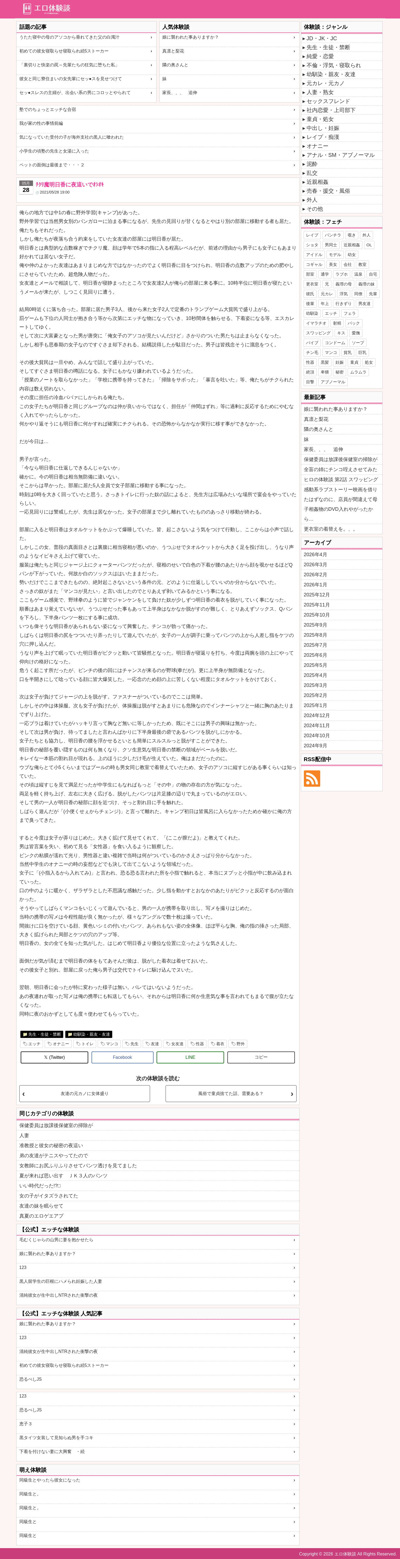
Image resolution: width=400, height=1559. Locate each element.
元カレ (327, 293)
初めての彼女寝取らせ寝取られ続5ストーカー (64, 51)
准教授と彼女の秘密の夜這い (51, 1145)
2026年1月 (315, 584)
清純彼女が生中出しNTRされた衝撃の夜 (58, 1295)
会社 (348, 264)
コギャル (314, 264)
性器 (200, 1043)
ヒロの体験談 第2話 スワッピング (341, 479)
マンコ (112, 1043)
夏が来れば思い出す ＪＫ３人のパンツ (63, 1175)
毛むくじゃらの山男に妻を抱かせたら (56, 1239)
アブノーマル (333, 381)
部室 (310, 274)
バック (354, 323)
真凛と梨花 (173, 51)
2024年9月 (315, 745)
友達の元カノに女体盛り (85, 1093)
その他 (315, 209)
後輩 (310, 303)
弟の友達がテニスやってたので (53, 1155)
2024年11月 (317, 725)
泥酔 (312, 164)
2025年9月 (315, 625)
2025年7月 (315, 645)
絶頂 (310, 372)
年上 (325, 303)
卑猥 (325, 372)
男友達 (364, 303)
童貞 (354, 362)
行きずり (343, 303)
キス (341, 333)
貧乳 (348, 352)
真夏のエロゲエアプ (41, 1216)
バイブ (312, 342)
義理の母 (343, 284)
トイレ (87, 1043)
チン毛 (312, 352)
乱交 (312, 173)
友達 (155, 1043)
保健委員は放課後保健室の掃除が (56, 1125)
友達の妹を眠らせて (41, 1206)
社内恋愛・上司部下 (331, 110)
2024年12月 (317, 715)
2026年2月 (315, 574)
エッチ (34, 1043)
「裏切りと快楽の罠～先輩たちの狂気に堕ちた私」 (69, 65)
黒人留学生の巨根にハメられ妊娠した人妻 (60, 1281)
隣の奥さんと (175, 65)
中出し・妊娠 (323, 128)
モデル (335, 254)
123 (23, 1267)
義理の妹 (366, 284)
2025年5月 (315, 665)
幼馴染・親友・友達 (91, 1034)
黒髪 (325, 362)
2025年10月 (317, 615)
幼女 (352, 254)
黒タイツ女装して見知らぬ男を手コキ (56, 1437)
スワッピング (318, 333)
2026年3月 (315, 564)
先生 (134, 1043)
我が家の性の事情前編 (41, 123)
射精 (337, 323)
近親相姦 (317, 182)
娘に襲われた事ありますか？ (190, 37)
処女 (369, 362)
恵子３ (25, 1423)
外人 (312, 200)
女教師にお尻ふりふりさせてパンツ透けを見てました (78, 1165)
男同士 (331, 244)
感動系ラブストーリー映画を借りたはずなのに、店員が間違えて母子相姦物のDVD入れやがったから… (340, 504)
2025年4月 (315, 675)
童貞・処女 (320, 119)
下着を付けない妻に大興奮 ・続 (52, 1451)
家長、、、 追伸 (179, 92)
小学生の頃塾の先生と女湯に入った (54, 151)
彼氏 (310, 293)
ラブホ (341, 274)
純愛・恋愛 (320, 56)
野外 (241, 1043)
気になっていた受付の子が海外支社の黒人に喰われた (71, 137)
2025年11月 (317, 605)
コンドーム (335, 342)
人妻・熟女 (320, 92)
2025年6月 (315, 655)
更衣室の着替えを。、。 (331, 529)
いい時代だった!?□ (40, 1185)
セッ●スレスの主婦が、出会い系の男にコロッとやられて (75, 92)
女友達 (177, 1043)
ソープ (358, 342)
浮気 (344, 293)
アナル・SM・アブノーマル (341, 155)
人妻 (24, 1135)
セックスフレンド (328, 101)
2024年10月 (317, 735)
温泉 (358, 274)
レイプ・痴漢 (323, 137)
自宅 (373, 274)
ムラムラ (358, 372)
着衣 (220, 1043)
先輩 (373, 293)
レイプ (312, 235)
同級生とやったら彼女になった (49, 1480)
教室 (362, 264)
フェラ (350, 313)
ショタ (312, 244)
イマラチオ (316, 323)
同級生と (28, 1521)
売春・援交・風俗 (328, 191)
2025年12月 (317, 595)
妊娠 (339, 362)
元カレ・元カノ (326, 83)
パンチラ (333, 235)
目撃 (310, 381)
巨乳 (362, 352)
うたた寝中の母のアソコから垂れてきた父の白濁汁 (69, 37)
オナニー (61, 1043)
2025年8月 (315, 635)
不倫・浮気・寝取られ (334, 65)
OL (369, 244)
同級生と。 (30, 1494)
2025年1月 (315, 705)
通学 (325, 274)
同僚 (358, 293)
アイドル (314, 254)
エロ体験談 (345, 1554)
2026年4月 (315, 554)
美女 (333, 264)
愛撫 (356, 333)
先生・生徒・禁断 (44, 1034)
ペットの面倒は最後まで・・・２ (52, 165)
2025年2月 (315, 695)
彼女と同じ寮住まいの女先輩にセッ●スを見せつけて (70, 78)
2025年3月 (315, 685)
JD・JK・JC (322, 38)
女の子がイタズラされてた (48, 1196)
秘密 (339, 372)
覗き (352, 235)
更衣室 (312, 284)
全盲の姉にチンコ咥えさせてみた (340, 469)
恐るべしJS (30, 1379)
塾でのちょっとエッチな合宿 (47, 109)
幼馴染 (312, 313)
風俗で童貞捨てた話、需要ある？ (231, 1093)
